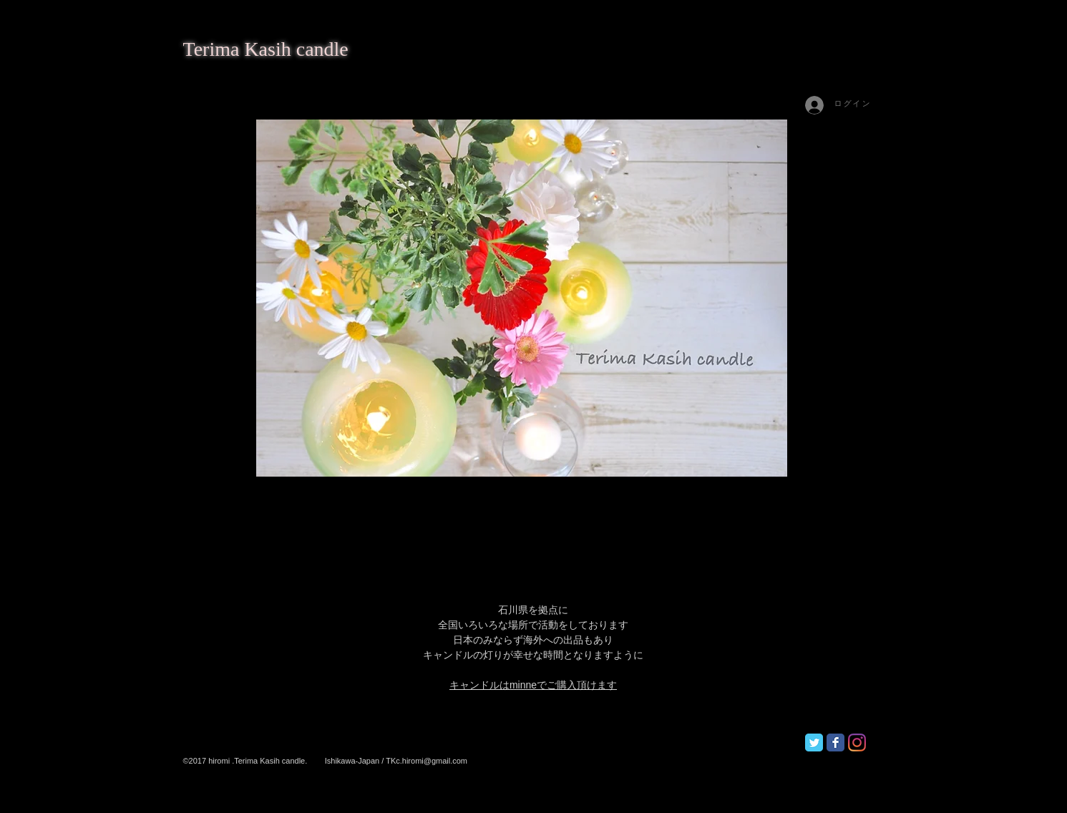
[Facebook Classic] (835, 742)
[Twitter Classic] (814, 742)
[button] (521, 298)
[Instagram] (857, 742)
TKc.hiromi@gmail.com (426, 760)
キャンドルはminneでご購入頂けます (533, 685)
